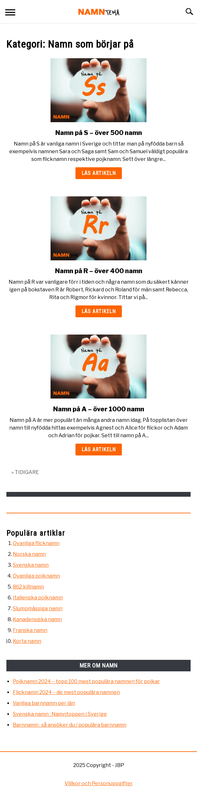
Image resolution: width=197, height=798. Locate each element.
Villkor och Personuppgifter (99, 783)
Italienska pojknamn (38, 598)
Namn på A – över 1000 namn (98, 409)
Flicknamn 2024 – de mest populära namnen (66, 692)
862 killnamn (28, 587)
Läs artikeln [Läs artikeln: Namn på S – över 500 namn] (99, 173)
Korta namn (27, 641)
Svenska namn (31, 565)
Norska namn (29, 554)
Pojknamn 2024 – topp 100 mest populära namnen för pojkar (86, 681)
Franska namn (30, 630)
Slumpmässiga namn (37, 608)
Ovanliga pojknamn (36, 576)
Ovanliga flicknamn (36, 543)
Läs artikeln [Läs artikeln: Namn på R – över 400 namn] (99, 311)
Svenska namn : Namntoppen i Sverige (60, 714)
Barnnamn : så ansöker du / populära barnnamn (69, 725)
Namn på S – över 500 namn (98, 133)
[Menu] (10, 13)
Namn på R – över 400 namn (98, 271)
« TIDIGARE (25, 472)
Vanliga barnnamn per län (44, 703)
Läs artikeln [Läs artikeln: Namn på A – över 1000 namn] (99, 449)
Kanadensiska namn (37, 619)
